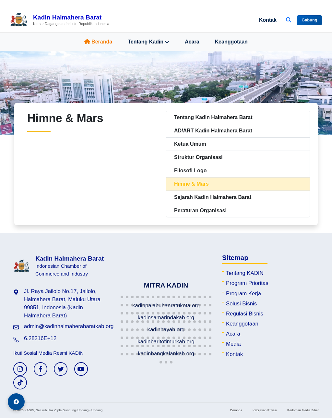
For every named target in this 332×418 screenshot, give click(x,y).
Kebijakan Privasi (265, 410)
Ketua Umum (190, 144)
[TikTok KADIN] (20, 382)
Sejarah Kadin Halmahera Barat (212, 197)
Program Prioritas (247, 283)
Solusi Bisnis (241, 304)
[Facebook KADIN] (40, 369)
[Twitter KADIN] (60, 369)
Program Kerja (243, 293)
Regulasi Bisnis (244, 314)
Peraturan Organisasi (200, 210)
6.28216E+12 (40, 338)
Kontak (268, 20)
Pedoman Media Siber (303, 410)
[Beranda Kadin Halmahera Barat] (59, 20)
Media (233, 344)
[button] (122, 297)
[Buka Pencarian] (288, 20)
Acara (192, 41)
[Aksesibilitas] (16, 401)
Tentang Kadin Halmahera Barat (213, 117)
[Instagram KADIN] (20, 369)
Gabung (309, 20)
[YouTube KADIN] (81, 369)
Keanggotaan (231, 41)
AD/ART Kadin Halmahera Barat (213, 130)
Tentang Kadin (148, 42)
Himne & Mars (191, 184)
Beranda (98, 41)
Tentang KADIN (245, 273)
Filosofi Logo (190, 170)
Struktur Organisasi (198, 157)
